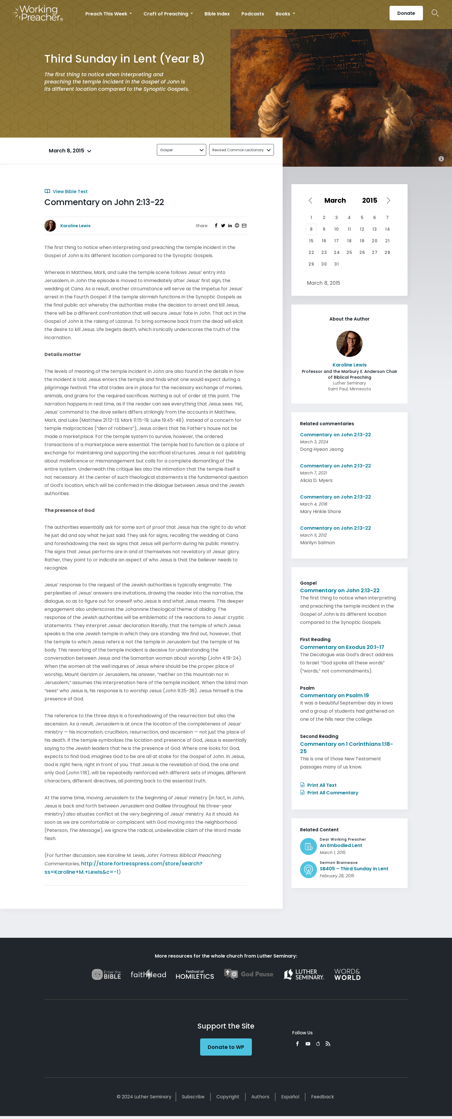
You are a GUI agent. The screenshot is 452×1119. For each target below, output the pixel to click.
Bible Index (217, 13)
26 (362, 252)
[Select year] (372, 200)
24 (337, 252)
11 (349, 229)
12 (362, 229)
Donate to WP (226, 1047)
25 (349, 252)
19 (362, 241)
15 (311, 241)
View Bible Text (66, 191)
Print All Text (318, 785)
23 (324, 252)
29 (311, 264)
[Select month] (337, 200)
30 (324, 264)
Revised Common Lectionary (238, 149)
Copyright (227, 1096)
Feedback (322, 1096)
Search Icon (435, 13)
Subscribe (193, 1096)
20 (375, 241)
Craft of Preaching (166, 13)
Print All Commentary (329, 792)
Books (283, 13)
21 (387, 241)
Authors (260, 1096)
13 (374, 229)
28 (387, 252)
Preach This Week (106, 13)
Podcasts (252, 13)
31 (336, 264)
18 (349, 241)
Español (290, 1096)
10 (336, 229)
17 (336, 241)
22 (311, 252)
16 (324, 241)
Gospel (166, 149)
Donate (406, 13)
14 (387, 229)
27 (375, 252)
